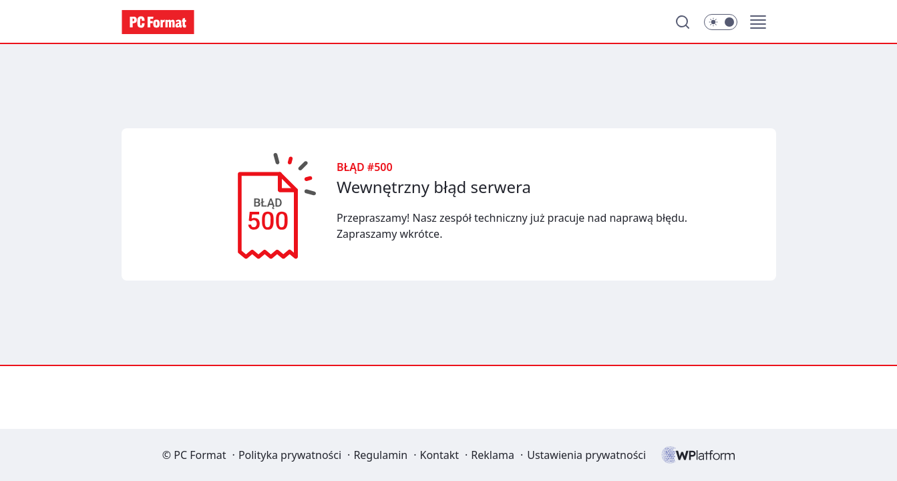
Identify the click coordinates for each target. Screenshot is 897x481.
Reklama (492, 455)
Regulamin (380, 455)
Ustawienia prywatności (586, 455)
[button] (758, 22)
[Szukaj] (682, 22)
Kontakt (439, 455)
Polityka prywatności (289, 455)
